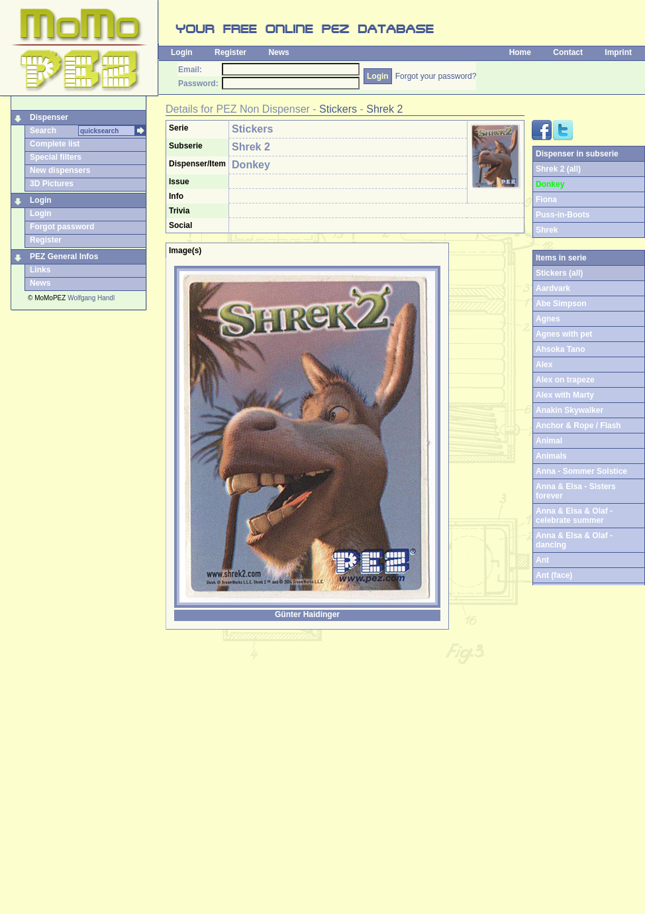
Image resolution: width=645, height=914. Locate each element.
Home (520, 52)
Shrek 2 (384, 109)
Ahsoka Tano (560, 349)
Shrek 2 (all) (558, 169)
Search (43, 130)
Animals (551, 456)
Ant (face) (554, 575)
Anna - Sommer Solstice (581, 471)
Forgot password (62, 226)
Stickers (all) (559, 273)
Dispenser (49, 117)
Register (230, 52)
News (278, 52)
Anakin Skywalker (569, 410)
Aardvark (553, 288)
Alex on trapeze (565, 379)
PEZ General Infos (64, 256)
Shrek (547, 230)
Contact (568, 52)
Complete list (54, 143)
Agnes (548, 318)
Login (182, 52)
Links (40, 269)
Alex (544, 364)
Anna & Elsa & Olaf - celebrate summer (574, 515)
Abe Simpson (561, 303)
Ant (542, 560)
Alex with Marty (565, 395)
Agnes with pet (564, 334)
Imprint (618, 52)
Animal (549, 440)
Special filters (55, 157)
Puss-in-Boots (562, 214)
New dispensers (60, 170)
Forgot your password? (436, 76)
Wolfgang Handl (91, 298)
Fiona (546, 199)
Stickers (338, 109)
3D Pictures (52, 183)
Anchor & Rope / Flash (578, 425)
